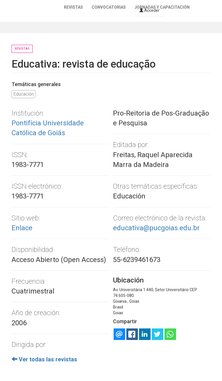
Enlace (22, 228)
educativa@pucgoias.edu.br (156, 228)
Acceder (149, 10)
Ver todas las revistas (44, 359)
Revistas (73, 7)
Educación (23, 94)
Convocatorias (109, 7)
